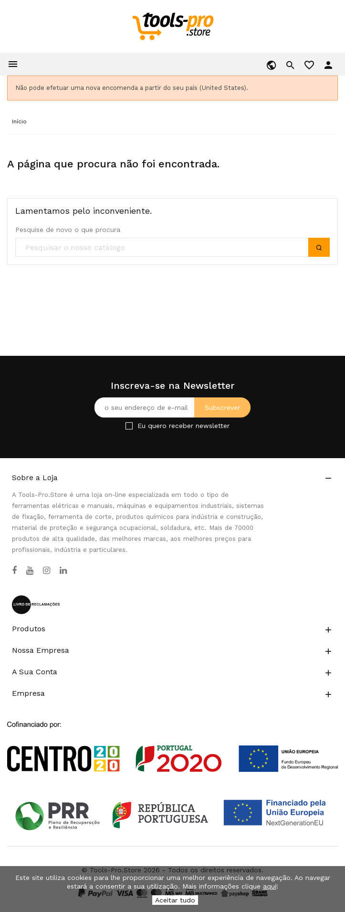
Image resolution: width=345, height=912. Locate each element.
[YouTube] (29, 570)
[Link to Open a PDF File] (172, 738)
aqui (269, 886)
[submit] (319, 247)
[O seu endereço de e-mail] (172, 407)
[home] (172, 26)
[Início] (19, 121)
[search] (172, 247)
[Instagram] (46, 570)
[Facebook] (14, 570)
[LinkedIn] (63, 570)
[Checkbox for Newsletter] (129, 425)
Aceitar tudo (175, 900)
